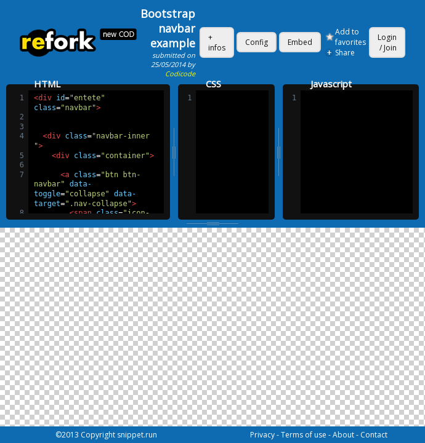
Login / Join (387, 42)
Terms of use (303, 434)
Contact (373, 434)
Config (256, 42)
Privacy (262, 434)
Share (345, 52)
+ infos (216, 42)
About (343, 434)
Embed (300, 42)
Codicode (180, 73)
